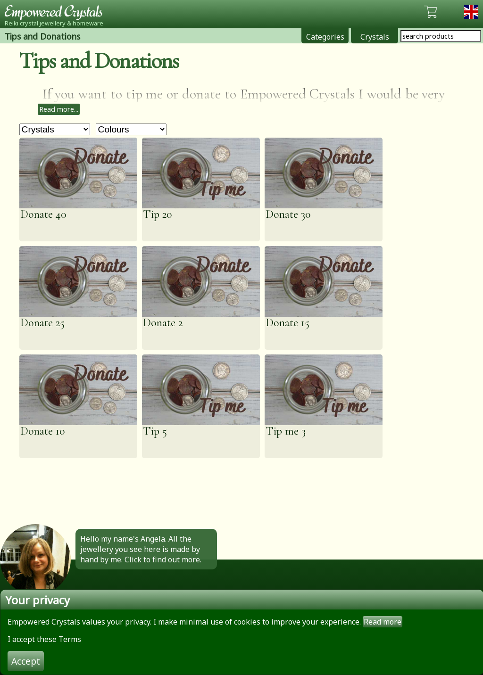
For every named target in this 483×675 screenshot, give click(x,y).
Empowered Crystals (56, 12)
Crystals (374, 37)
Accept (25, 661)
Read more (382, 622)
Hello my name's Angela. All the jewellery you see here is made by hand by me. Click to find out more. (140, 549)
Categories (325, 37)
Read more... (58, 109)
